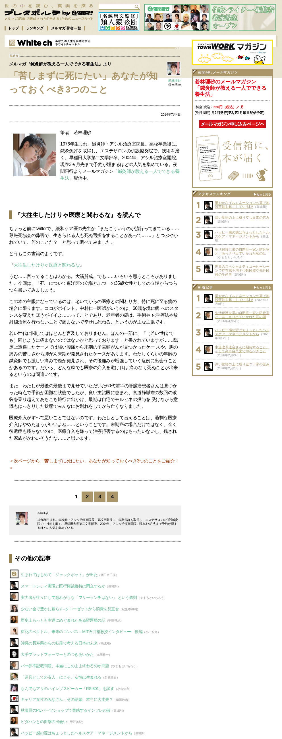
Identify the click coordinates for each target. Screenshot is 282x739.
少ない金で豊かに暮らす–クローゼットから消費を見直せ (70, 609)
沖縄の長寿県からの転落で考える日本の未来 (59, 643)
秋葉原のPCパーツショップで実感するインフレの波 (66, 710)
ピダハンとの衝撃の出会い (44, 721)
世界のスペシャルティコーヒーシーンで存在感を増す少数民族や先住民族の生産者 (242, 271)
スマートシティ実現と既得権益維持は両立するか (63, 586)
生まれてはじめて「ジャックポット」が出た (59, 574)
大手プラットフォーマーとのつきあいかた (57, 654)
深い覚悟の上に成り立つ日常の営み (242, 218)
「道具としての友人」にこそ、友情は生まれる (61, 677)
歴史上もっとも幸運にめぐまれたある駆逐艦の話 (63, 620)
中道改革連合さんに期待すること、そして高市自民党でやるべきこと (242, 349)
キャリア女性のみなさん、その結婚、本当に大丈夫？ (67, 699)
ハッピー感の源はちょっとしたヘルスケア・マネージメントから (76, 733)
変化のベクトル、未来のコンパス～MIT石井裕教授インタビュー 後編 (81, 631)
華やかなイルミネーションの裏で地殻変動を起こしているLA (242, 205)
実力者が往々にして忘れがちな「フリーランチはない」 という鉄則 (79, 597)
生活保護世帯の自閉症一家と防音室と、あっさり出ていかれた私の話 (242, 251)
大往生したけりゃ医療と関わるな (47, 265)
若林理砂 (174, 80)
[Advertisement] (232, 414)
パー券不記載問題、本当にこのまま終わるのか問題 (65, 666)
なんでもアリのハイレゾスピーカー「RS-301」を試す (67, 688)
